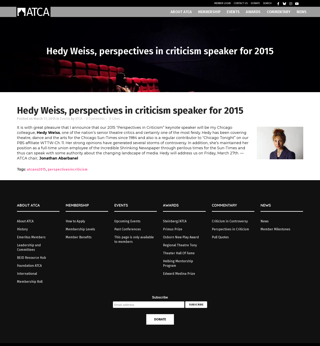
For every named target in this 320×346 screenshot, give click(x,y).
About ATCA (25, 221)
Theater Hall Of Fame (179, 253)
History (22, 229)
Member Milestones (275, 229)
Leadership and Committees (29, 247)
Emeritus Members (31, 237)
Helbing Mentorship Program (178, 263)
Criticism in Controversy (230, 221)
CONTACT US (241, 3)
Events (65, 119)
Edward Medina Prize (179, 274)
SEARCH (267, 3)
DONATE (255, 3)
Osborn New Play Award (181, 237)
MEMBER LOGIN (222, 3)
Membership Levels (80, 229)
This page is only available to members (134, 239)
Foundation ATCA (29, 266)
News (264, 221)
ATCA (78, 119)
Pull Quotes (220, 237)
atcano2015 (36, 169)
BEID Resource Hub (31, 258)
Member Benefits (79, 237)
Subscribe (160, 297)
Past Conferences (127, 229)
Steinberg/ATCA (174, 221)
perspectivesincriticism (68, 169)
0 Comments (95, 119)
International (27, 274)
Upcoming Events (127, 221)
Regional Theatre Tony (180, 245)
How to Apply (75, 221)
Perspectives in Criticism (230, 229)
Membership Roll (30, 282)
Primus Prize (172, 229)
